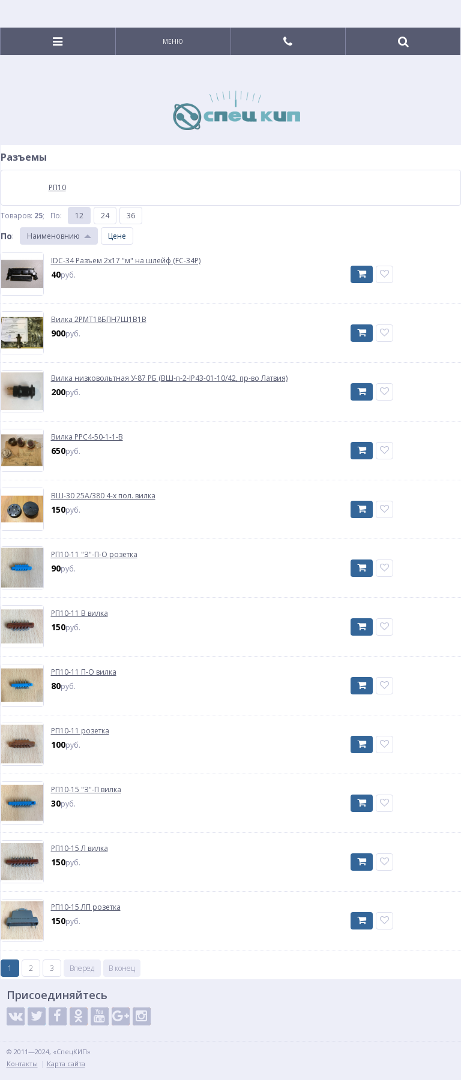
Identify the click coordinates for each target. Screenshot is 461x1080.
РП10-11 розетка (80, 731)
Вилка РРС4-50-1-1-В (87, 437)
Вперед (82, 968)
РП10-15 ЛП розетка (86, 907)
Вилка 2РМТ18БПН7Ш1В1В (98, 319)
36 (131, 215)
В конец (122, 968)
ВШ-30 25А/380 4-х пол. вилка (103, 496)
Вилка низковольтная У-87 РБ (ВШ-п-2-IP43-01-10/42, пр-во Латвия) (169, 378)
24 (105, 215)
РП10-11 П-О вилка (83, 672)
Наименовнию (53, 236)
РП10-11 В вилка (79, 613)
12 (79, 215)
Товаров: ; (22, 215)
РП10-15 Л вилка (79, 848)
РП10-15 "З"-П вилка (86, 790)
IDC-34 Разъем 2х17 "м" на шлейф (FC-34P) (125, 261)
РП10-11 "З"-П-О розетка (94, 554)
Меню (173, 41)
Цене (117, 236)
